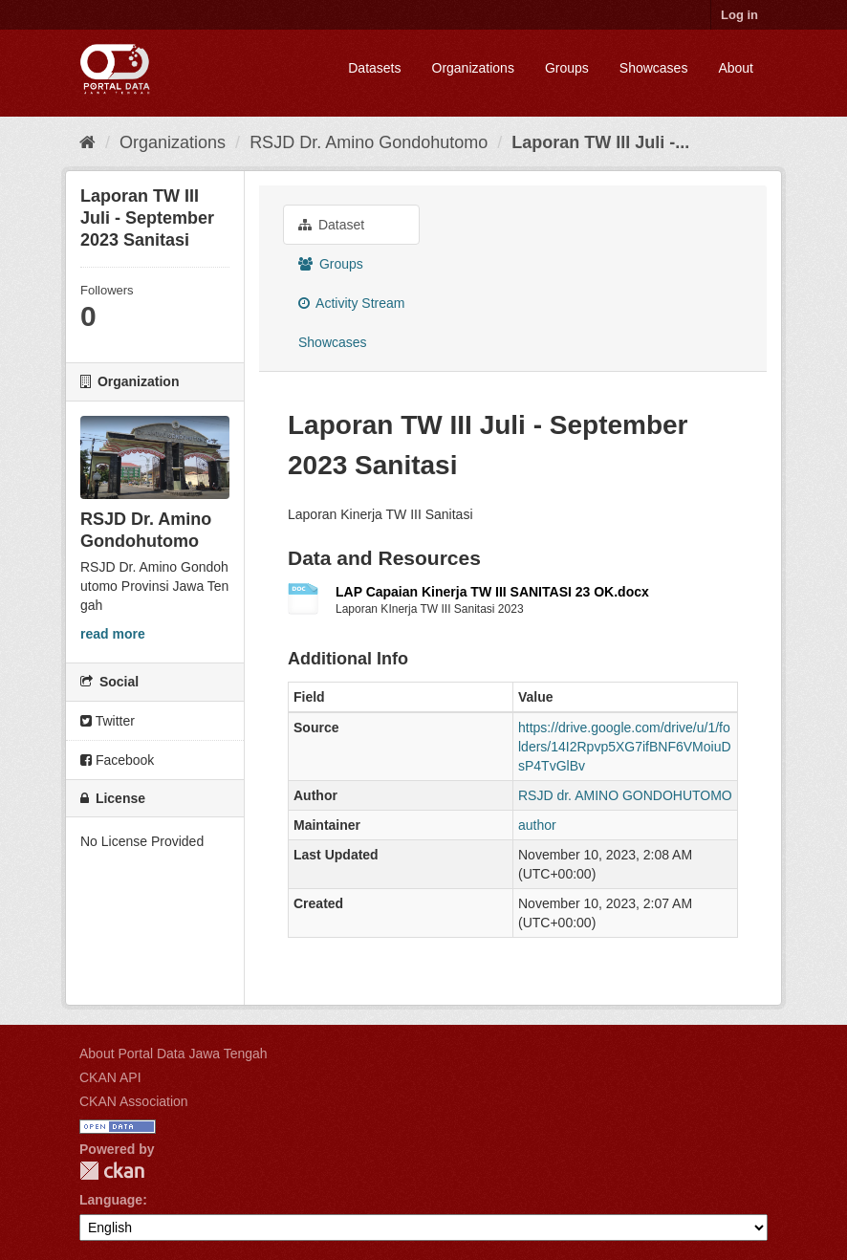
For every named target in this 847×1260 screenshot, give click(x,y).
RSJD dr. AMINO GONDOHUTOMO (625, 795)
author (537, 825)
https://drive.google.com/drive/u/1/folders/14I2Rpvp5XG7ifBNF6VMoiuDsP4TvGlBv (624, 746)
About (735, 68)
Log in (739, 15)
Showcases (653, 68)
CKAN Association (133, 1101)
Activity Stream (351, 303)
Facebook (117, 760)
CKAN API (110, 1077)
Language (110, 1199)
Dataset (331, 224)
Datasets (374, 68)
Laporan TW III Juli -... (600, 142)
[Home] (87, 142)
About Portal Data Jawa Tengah (173, 1053)
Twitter (107, 720)
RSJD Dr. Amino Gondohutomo (369, 142)
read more (112, 633)
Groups (567, 68)
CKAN (111, 1171)
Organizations (473, 68)
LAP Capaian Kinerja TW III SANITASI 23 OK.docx (492, 591)
